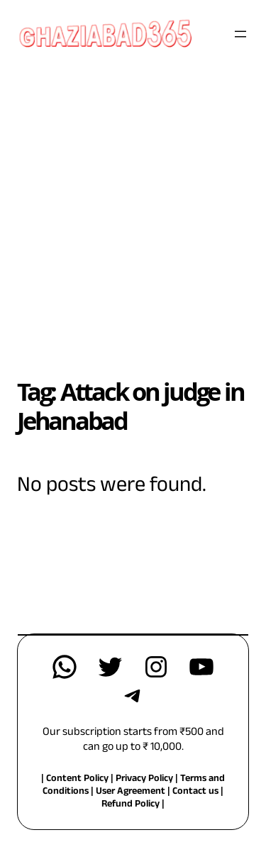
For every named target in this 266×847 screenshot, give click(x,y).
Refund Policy (130, 805)
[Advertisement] (133, 207)
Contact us (195, 792)
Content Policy (77, 779)
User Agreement (130, 792)
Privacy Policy (145, 779)
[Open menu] (240, 34)
